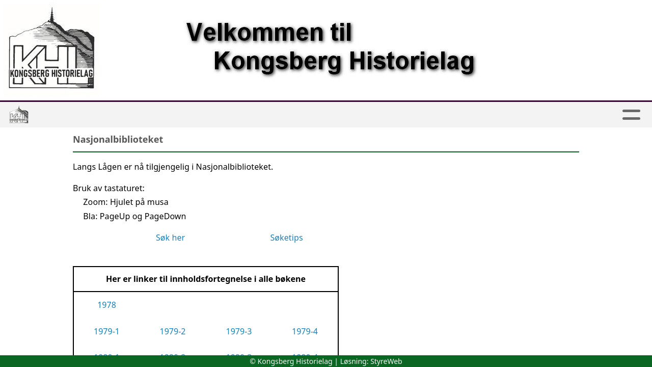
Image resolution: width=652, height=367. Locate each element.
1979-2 (173, 331)
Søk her (171, 237)
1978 (106, 304)
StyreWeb (386, 361)
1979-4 (305, 331)
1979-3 (239, 331)
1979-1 (107, 331)
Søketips (286, 237)
